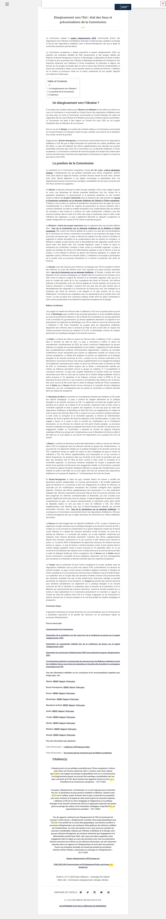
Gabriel (106, 877)
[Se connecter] (163, 3)
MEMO (55, 681)
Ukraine (105, 880)
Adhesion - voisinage (89, 877)
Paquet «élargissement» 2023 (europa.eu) (82, 858)
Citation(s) (53, 95)
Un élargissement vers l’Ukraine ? (63, 89)
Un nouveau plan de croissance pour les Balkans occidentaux (88, 753)
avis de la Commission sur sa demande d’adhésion (72, 272)
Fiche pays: (70, 681)
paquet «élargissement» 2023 (83, 38)
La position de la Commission (61, 92)
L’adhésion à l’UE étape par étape (77, 747)
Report (72, 687)
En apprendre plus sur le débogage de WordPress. (82, 906)
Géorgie (97, 880)
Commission (73, 880)
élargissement (86, 880)
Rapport (62, 681)
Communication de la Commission (59, 629)
